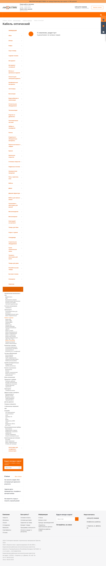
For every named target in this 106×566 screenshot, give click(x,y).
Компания (6, 514)
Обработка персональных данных (45, 525)
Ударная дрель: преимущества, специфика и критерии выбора (12, 491)
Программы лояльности (28, 527)
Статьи (40, 517)
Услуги (5, 522)
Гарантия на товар (26, 522)
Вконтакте (58, 529)
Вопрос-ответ (42, 520)
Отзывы (5, 532)
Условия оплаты (26, 517)
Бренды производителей (46, 522)
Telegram (71, 529)
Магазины (6, 520)
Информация (43, 514)
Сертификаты (7, 530)
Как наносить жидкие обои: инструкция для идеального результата (12, 482)
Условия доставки (26, 520)
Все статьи (18, 476)
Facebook (62, 529)
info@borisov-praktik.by (94, 522)
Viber (76, 529)
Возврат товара (25, 525)
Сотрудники (6, 525)
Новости (5, 517)
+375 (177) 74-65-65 (81, 7)
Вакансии (5, 527)
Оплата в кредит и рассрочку (26, 530)
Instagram (67, 529)
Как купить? (25, 514)
